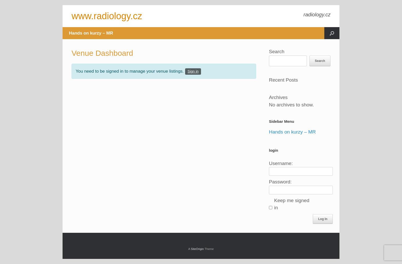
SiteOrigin (197, 248)
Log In (322, 219)
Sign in (193, 71)
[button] (331, 33)
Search (276, 51)
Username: (281, 163)
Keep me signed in (291, 204)
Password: (280, 181)
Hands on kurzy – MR (91, 33)
